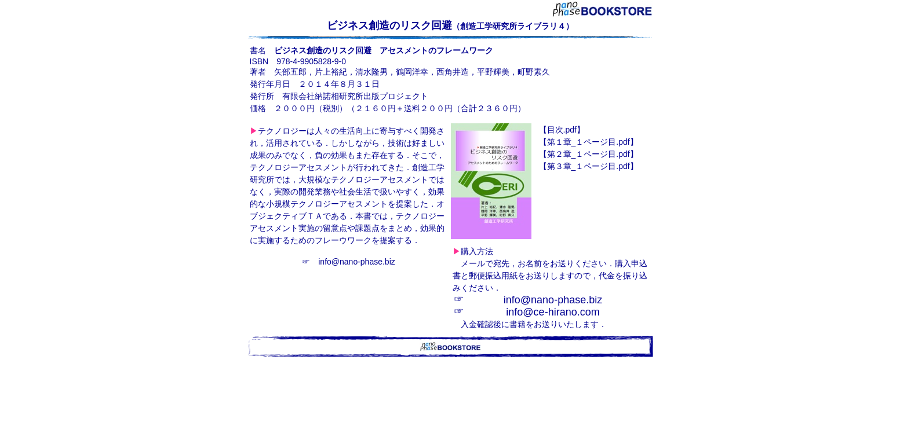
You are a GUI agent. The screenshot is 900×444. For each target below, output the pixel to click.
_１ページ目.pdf (588, 141)
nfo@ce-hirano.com (553, 312)
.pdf (562, 129)
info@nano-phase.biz (356, 261)
